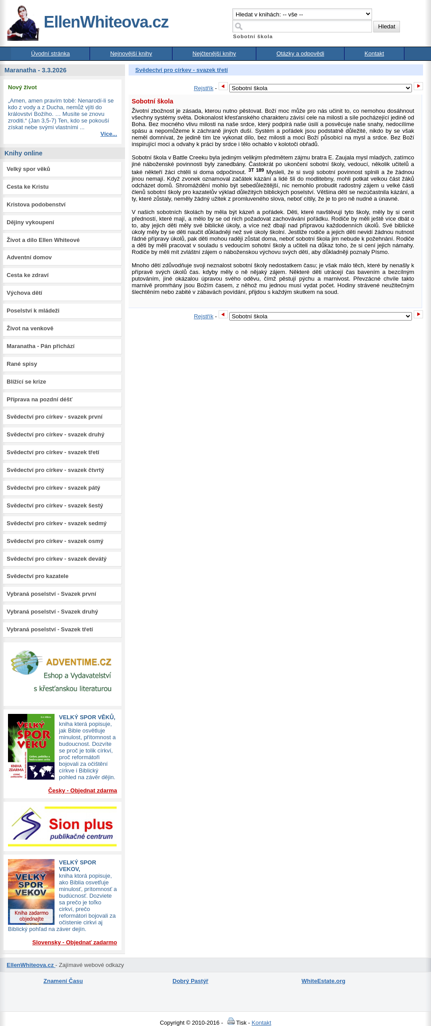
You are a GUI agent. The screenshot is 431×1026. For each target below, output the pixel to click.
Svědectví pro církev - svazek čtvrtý (55, 470)
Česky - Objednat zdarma (82, 790)
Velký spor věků (28, 169)
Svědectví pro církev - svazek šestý (55, 505)
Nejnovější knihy (131, 53)
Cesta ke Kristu (28, 186)
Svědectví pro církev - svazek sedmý (56, 523)
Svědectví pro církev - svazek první (54, 416)
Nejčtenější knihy (214, 53)
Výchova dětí (24, 292)
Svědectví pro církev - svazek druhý (55, 434)
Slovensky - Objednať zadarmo (74, 942)
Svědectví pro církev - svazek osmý (55, 541)
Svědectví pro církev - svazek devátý (56, 558)
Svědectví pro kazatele (37, 576)
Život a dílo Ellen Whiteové (43, 240)
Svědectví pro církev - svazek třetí (53, 452)
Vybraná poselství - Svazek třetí (50, 629)
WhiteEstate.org (323, 981)
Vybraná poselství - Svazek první (51, 593)
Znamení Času (63, 981)
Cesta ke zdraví (28, 275)
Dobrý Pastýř (190, 981)
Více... (108, 134)
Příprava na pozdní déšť (40, 399)
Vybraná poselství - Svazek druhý (52, 611)
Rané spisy (22, 363)
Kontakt (374, 53)
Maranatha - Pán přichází (40, 346)
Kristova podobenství (36, 204)
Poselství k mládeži (33, 310)
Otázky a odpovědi (300, 53)
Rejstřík (203, 88)
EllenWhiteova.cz (87, 22)
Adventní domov (29, 257)
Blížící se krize (26, 381)
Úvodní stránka (50, 53)
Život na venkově (30, 328)
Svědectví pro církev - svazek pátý (53, 487)
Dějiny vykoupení (30, 222)
